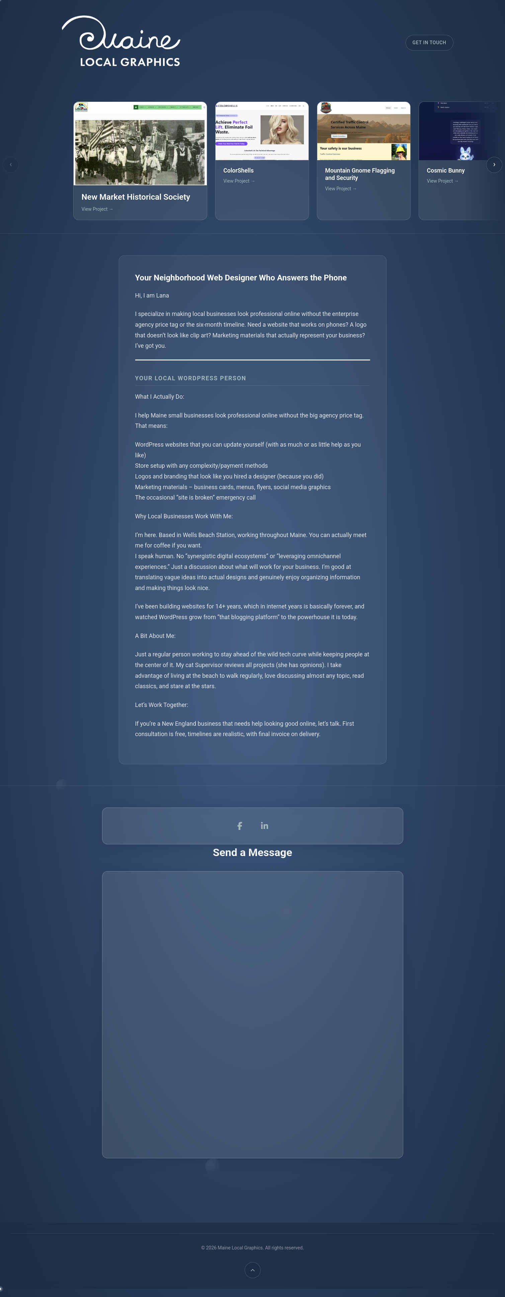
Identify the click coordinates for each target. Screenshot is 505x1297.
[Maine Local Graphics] (119, 43)
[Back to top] (253, 1270)
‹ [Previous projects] (10, 164)
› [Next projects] (494, 164)
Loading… (252, 1027)
